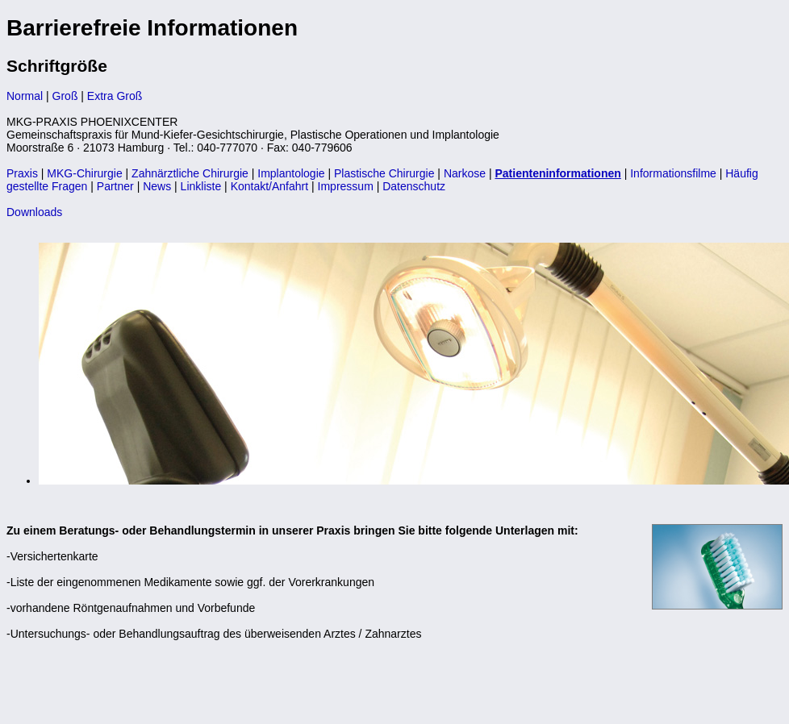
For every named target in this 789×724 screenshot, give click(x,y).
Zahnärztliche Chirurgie (190, 173)
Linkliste (201, 186)
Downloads (34, 212)
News (157, 186)
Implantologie (290, 173)
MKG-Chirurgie (84, 173)
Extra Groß (114, 95)
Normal (24, 95)
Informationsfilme (673, 173)
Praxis (22, 173)
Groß (65, 95)
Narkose (465, 173)
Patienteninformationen (557, 173)
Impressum (346, 186)
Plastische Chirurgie (384, 173)
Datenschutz (413, 186)
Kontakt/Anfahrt (270, 186)
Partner (115, 186)
